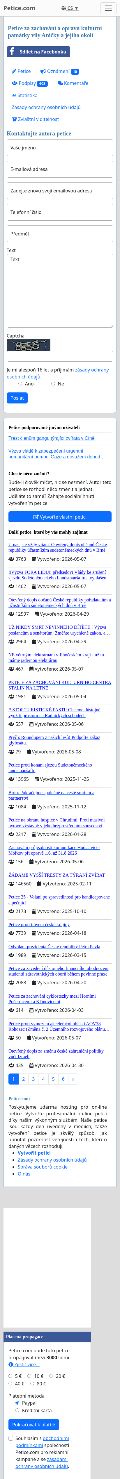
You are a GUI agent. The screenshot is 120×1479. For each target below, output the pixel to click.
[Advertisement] (60, 1268)
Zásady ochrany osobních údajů (46, 107)
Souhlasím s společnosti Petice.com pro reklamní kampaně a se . (42, 1452)
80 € (41, 1383)
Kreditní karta (37, 1410)
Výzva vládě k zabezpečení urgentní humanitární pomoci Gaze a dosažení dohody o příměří (57, 457)
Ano (29, 384)
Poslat (17, 398)
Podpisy (30, 83)
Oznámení (59, 71)
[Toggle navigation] (108, 8)
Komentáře (73, 83)
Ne (61, 384)
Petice (21, 71)
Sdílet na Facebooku (36, 52)
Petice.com (19, 8)
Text (11, 250)
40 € (19, 1383)
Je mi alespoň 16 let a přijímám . (58, 373)
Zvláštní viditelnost (35, 119)
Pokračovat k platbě (33, 1424)
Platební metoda (26, 1396)
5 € (18, 1376)
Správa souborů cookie (43, 1167)
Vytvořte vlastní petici (60, 517)
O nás (24, 1174)
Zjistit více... (24, 1364)
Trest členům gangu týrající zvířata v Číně (51, 438)
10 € (38, 1376)
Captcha (15, 336)
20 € (60, 1376)
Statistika (25, 95)
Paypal (29, 1403)
